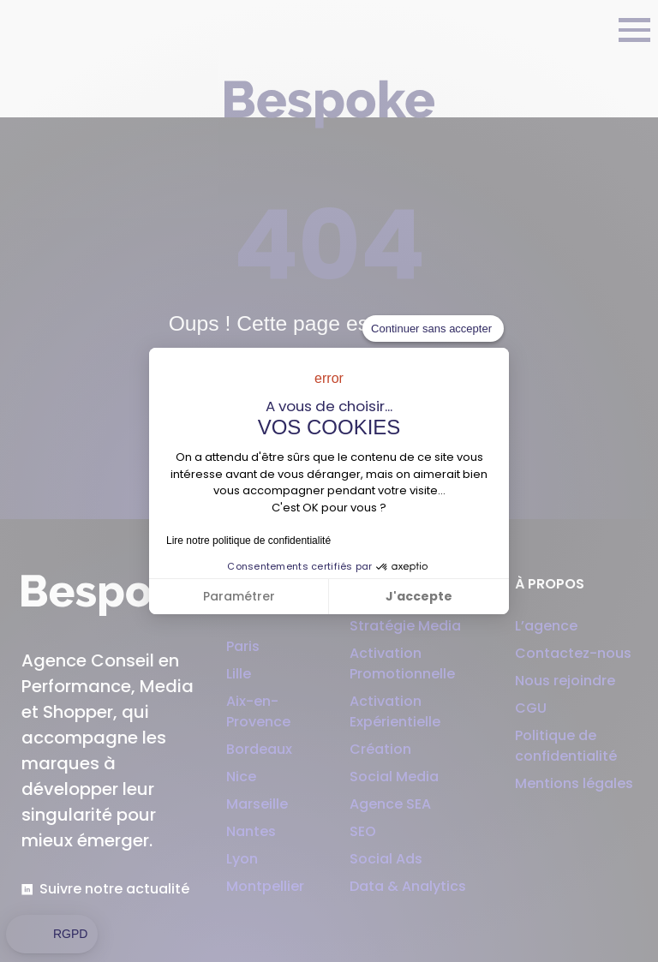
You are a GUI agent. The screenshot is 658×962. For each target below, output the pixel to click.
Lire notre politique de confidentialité (248, 541)
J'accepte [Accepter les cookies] (419, 596)
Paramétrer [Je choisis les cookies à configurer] (239, 596)
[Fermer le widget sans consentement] (433, 329)
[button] (52, 934)
